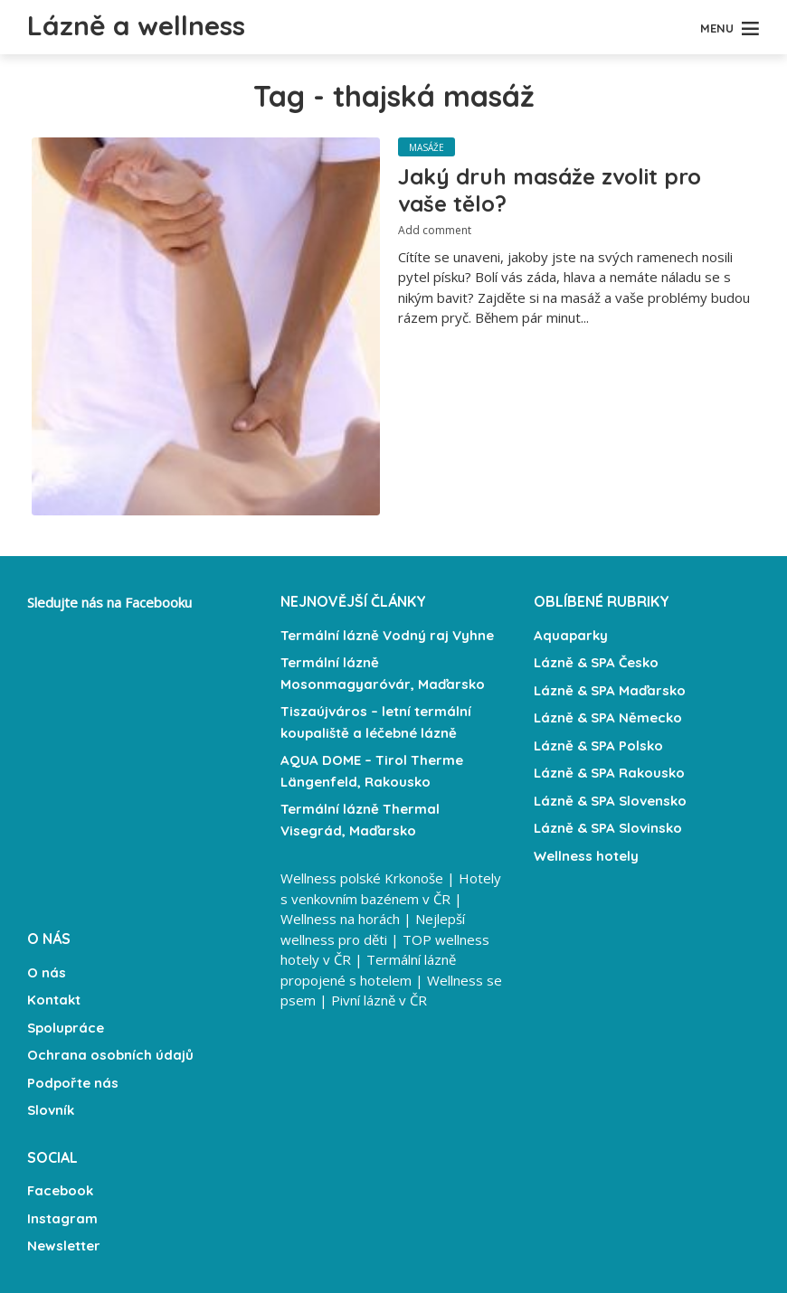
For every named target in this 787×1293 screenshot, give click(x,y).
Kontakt (54, 999)
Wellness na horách (340, 919)
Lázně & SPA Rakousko (609, 772)
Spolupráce (65, 1027)
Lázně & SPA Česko (596, 662)
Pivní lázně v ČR (379, 1000)
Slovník (50, 1109)
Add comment (434, 230)
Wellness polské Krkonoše (361, 878)
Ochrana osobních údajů (110, 1054)
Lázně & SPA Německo (608, 717)
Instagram (62, 1218)
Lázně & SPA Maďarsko (610, 690)
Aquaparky (571, 635)
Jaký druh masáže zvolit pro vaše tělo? (549, 190)
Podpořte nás (73, 1082)
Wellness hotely (586, 855)
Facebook (60, 1190)
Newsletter (63, 1245)
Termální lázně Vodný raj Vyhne (387, 635)
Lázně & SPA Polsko (598, 745)
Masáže (426, 147)
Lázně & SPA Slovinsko (608, 827)
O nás (46, 972)
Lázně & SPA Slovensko (610, 800)
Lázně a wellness (136, 25)
